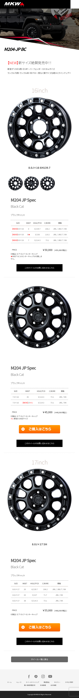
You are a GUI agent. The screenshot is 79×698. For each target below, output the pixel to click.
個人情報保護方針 (30, 685)
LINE (36, 676)
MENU (74, 4)
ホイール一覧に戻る (39, 659)
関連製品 (46, 682)
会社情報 (53, 685)
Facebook (28, 676)
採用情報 (43, 685)
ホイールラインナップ (32, 682)
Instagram (43, 676)
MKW (21, 4)
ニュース (18, 682)
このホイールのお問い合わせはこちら (39, 267)
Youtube (50, 676)
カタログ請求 (69, 682)
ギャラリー (57, 682)
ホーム (9, 682)
